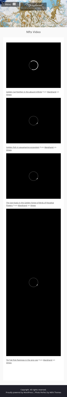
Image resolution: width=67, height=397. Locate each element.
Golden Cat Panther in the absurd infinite (24, 92)
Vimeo (9, 94)
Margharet (33, 5)
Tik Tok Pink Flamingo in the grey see (22, 360)
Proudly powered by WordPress (19, 392)
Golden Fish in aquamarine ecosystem (22, 147)
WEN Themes (55, 392)
